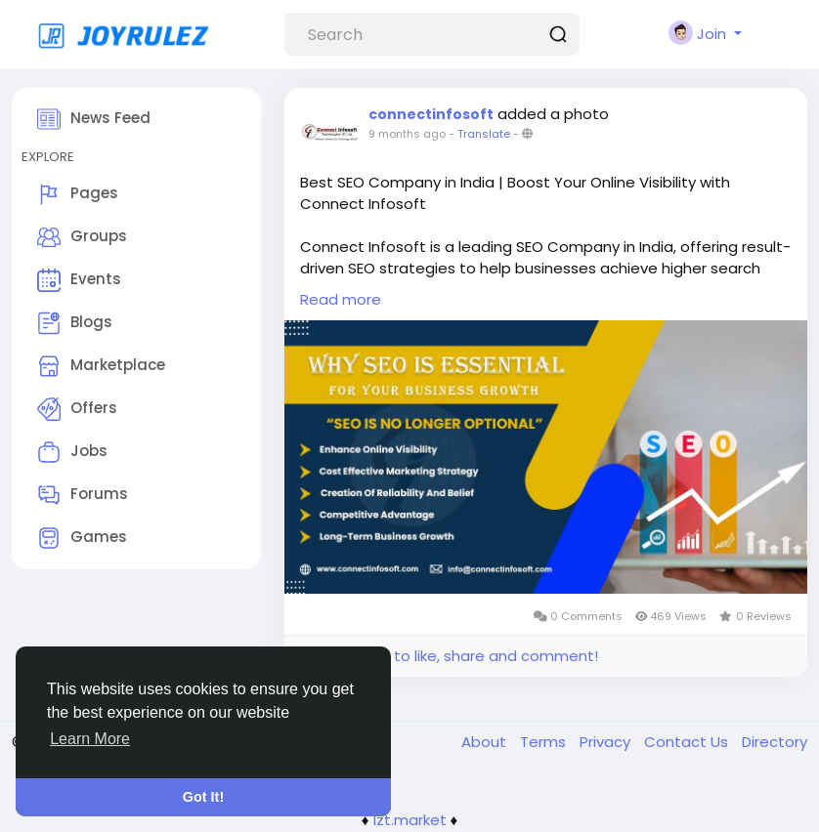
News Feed (94, 119)
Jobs (72, 452)
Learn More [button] (90, 738)
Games (82, 538)
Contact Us (688, 741)
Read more (340, 299)
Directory (774, 741)
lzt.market (410, 820)
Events (79, 280)
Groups (82, 237)
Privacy (607, 741)
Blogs (74, 323)
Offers (77, 409)
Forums (82, 495)
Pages (77, 194)
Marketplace (101, 366)
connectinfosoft (431, 114)
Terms (545, 741)
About (485, 741)
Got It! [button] (203, 797)
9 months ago (407, 134)
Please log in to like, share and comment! (448, 655)
